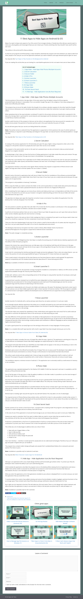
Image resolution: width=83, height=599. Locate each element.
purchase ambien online (32, 397)
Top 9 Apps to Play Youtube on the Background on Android (31, 59)
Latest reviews (69, 2)
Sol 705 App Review (41, 521)
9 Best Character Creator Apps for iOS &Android (28, 455)
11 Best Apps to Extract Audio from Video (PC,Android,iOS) (31, 332)
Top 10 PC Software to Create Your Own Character (19, 499)
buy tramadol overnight (18, 381)
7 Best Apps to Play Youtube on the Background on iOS (30, 137)
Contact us (75, 597)
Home (45, 2)
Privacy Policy (69, 597)
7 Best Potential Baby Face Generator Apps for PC (18, 498)
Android (51, 2)
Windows (62, 2)
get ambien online (55, 462)
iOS (56, 2)
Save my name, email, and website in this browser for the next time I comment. (29, 584)
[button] (76, 3)
